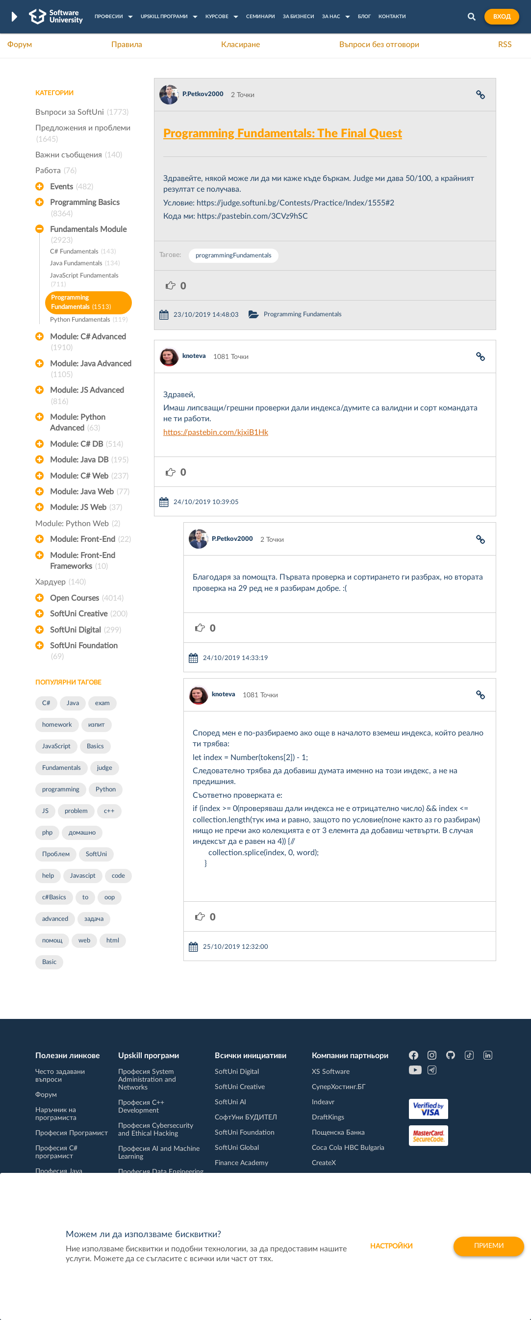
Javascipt (83, 876)
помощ (52, 941)
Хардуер (60, 582)
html (112, 941)
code (118, 876)
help (48, 876)
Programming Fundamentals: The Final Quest (282, 134)
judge (104, 768)
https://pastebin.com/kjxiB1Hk (215, 432)
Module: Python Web (77, 523)
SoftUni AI (230, 1102)
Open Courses (87, 598)
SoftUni (96, 854)
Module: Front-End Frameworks (82, 562)
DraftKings (328, 1117)
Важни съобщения (78, 155)
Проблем (56, 854)
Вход (501, 17)
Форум (19, 45)
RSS (505, 45)
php (47, 833)
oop (109, 897)
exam (102, 703)
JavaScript (56, 746)
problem (76, 811)
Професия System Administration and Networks (147, 1079)
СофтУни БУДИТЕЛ (246, 1117)
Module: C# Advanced (88, 343)
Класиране (240, 45)
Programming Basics (85, 209)
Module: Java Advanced (90, 370)
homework (57, 725)
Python (106, 790)
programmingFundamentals (234, 256)
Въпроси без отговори (379, 45)
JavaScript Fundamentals (84, 281)
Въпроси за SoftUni (81, 112)
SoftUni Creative (88, 614)
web (84, 941)
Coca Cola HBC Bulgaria (348, 1147)
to (85, 897)
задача (93, 919)
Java (73, 703)
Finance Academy (241, 1163)
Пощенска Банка (338, 1132)
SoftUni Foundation (84, 652)
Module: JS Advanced (87, 396)
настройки (390, 1246)
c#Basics (54, 897)
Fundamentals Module (88, 236)
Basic (49, 962)
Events (71, 186)
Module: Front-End (90, 539)
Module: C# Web (89, 476)
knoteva (194, 356)
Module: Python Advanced (77, 423)
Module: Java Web (89, 491)
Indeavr (323, 1102)
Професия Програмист (71, 1133)
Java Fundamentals (85, 264)
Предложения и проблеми (82, 134)
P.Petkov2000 (203, 94)
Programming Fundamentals (81, 303)
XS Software (331, 1071)
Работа (55, 170)
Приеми (488, 1246)
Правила (126, 45)
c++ (109, 811)
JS (45, 811)
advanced (55, 919)
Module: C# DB (86, 444)
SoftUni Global (237, 1147)
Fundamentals (61, 768)
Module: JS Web (86, 507)
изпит (96, 725)
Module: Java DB (89, 460)
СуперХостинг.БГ (339, 1087)
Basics (95, 746)
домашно (82, 833)
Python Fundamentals (88, 320)
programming (60, 790)
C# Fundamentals (83, 252)
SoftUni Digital (85, 630)
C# (46, 703)
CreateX (324, 1163)
